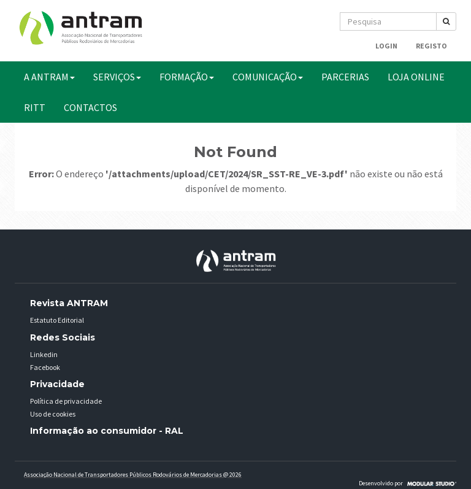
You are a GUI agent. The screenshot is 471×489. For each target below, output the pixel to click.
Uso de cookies (52, 413)
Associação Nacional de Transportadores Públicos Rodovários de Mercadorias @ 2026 (133, 475)
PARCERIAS (345, 77)
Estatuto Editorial (57, 320)
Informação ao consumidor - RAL (106, 430)
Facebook (45, 367)
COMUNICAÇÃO (267, 77)
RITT (34, 107)
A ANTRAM (49, 77)
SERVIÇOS (117, 77)
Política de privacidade (66, 401)
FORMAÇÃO (186, 77)
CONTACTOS (90, 107)
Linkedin (44, 354)
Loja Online (416, 77)
